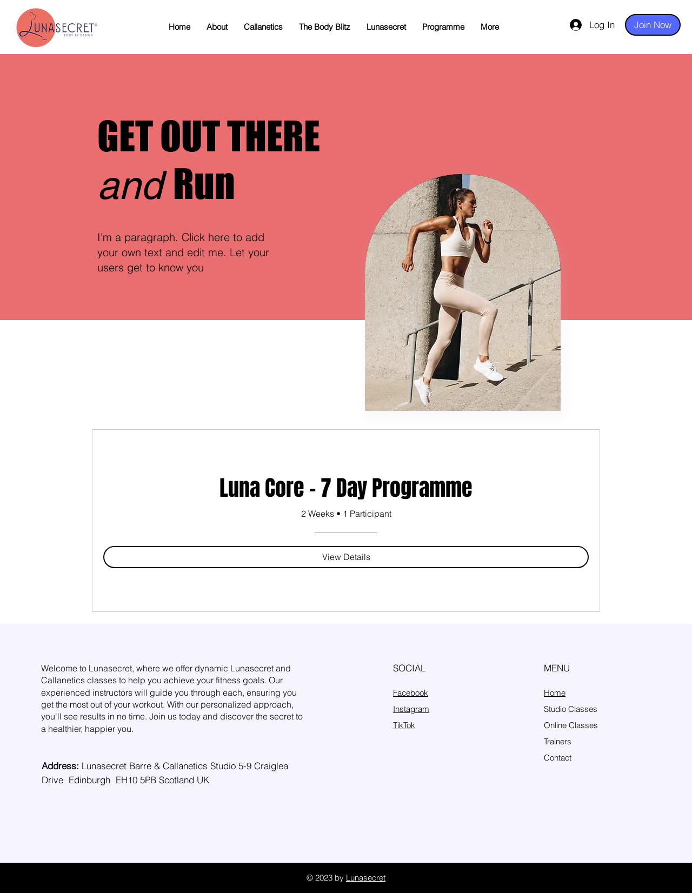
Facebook (410, 693)
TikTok (404, 725)
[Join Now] (653, 25)
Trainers (557, 741)
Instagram (411, 709)
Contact (557, 757)
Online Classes (571, 725)
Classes (582, 709)
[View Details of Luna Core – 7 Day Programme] (346, 557)
